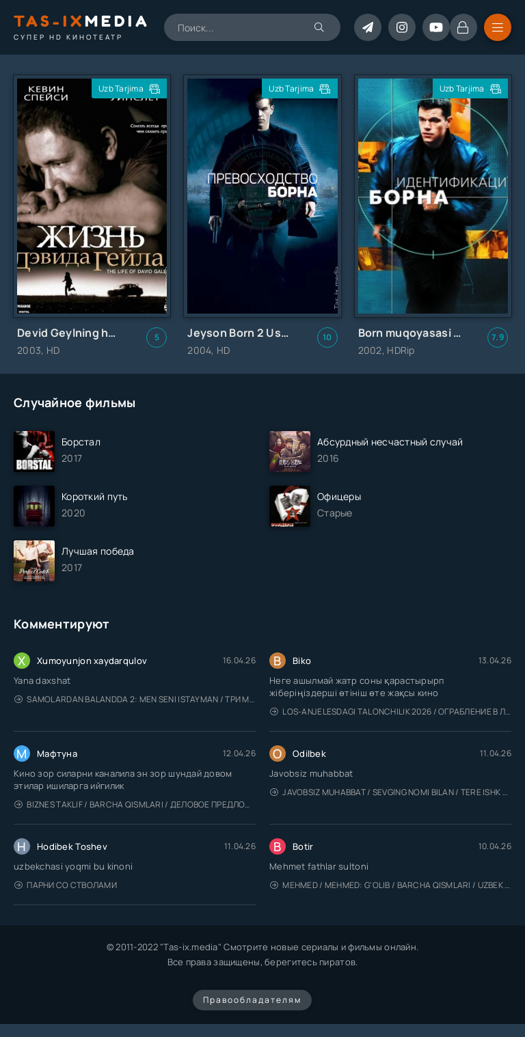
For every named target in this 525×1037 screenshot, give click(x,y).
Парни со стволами (65, 885)
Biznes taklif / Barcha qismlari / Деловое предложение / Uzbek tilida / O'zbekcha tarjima (135, 804)
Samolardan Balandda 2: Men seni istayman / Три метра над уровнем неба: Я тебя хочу (135, 699)
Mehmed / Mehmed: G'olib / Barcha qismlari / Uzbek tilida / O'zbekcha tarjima (390, 885)
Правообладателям (252, 1000)
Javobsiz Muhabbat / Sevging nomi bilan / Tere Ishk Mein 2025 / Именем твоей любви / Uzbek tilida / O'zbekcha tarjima (390, 792)
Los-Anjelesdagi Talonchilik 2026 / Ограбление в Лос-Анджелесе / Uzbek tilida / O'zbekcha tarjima (390, 711)
